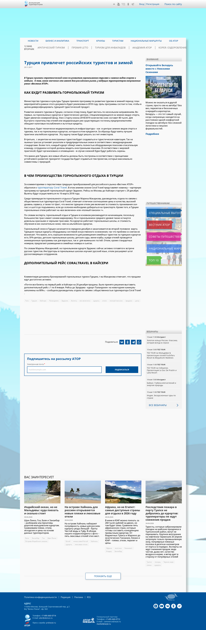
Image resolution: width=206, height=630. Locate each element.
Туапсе (149, 557)
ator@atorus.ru (46, 612)
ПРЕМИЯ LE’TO (91, 47)
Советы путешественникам (161, 231)
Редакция (61, 592)
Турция (34, 300)
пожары (158, 557)
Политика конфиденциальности (38, 592)
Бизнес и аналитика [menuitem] (57, 40)
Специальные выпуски (159, 208)
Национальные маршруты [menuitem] (146, 40)
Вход (142, 4)
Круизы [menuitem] (100, 40)
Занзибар (35, 533)
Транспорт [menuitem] (82, 40)
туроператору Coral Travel (50, 187)
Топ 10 (151, 255)
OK (129, 4)
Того (27, 300)
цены (138, 300)
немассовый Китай (80, 536)
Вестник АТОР (154, 220)
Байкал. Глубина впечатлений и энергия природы (161, 379)
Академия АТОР (143, 47)
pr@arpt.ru (51, 617)
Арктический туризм (68, 47)
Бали (27, 533)
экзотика (118, 543)
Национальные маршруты (160, 243)
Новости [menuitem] (33, 40)
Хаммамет (129, 543)
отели (105, 300)
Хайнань (94, 536)
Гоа (43, 533)
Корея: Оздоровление (169, 47)
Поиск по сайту (174, 4)
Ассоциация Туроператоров (36, 3)
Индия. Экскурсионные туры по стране (161, 391)
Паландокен (54, 300)
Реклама (73, 592)
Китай (68, 536)
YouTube (119, 4)
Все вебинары (157, 400)
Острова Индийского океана (36, 536)
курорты (97, 300)
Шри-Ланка (52, 533)
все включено (85, 300)
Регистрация (154, 4)
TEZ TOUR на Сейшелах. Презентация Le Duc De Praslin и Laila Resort (162, 365)
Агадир (109, 546)
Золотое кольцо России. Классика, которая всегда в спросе (162, 336)
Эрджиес (65, 300)
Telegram (133, 4)
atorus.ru (157, 627)
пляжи (149, 560)
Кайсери (43, 300)
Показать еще (103, 571)
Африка (109, 543)
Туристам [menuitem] (117, 40)
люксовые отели (81, 539)
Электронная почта (35, 363)
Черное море (169, 557)
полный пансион (116, 300)
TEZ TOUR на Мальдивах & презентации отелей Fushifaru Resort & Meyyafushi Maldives (161, 350)
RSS (82, 592)
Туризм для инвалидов (117, 47)
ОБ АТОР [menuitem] (173, 40)
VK (124, 4)
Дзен (114, 4)
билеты (74, 300)
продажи (129, 300)
